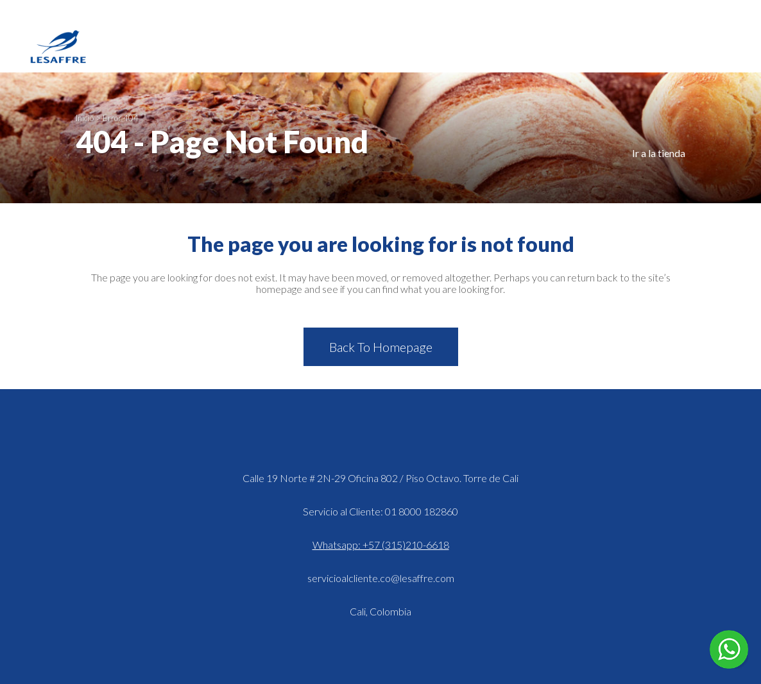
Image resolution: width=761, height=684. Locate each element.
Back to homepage (380, 347)
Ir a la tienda (658, 153)
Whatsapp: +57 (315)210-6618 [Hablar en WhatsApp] (380, 544)
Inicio (85, 118)
